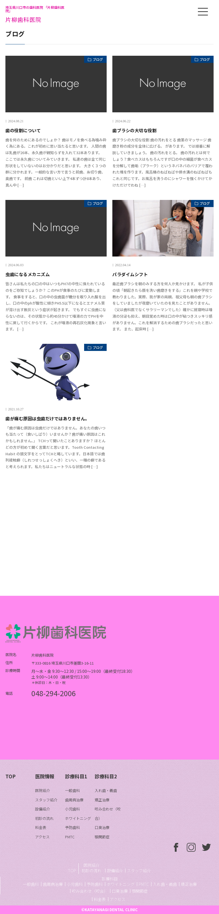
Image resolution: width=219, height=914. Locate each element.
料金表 (40, 827)
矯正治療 (102, 800)
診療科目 (110, 879)
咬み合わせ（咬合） (90, 891)
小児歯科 (72, 809)
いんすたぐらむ (191, 847)
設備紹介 (42, 809)
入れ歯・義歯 (106, 790)
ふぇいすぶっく (176, 847)
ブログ (95, 60)
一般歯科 (72, 790)
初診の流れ (44, 818)
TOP (10, 776)
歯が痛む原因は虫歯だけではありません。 (55, 418)
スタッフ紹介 (46, 800)
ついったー (206, 847)
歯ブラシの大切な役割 (138, 130)
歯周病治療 (74, 800)
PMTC (69, 836)
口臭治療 (102, 827)
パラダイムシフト (133, 274)
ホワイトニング (78, 818)
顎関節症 (102, 836)
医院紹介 (42, 790)
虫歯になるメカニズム (31, 274)
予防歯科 (72, 827)
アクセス (42, 836)
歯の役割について (26, 130)
